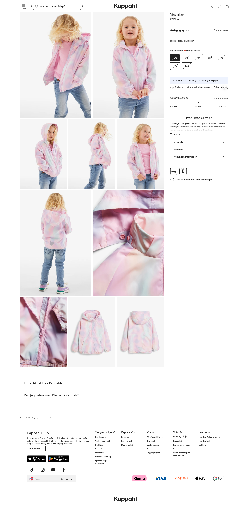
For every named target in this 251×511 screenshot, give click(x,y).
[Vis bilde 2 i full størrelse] (128, 65)
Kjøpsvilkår (178, 441)
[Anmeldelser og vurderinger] (199, 30)
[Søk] (60, 6)
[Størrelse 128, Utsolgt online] (187, 66)
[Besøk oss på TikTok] (32, 469)
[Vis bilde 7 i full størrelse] (128, 243)
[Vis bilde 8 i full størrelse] (43, 332)
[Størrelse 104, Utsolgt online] (198, 57)
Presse (149, 449)
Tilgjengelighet (153, 452)
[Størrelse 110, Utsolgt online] (210, 57)
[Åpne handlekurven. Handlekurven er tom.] (227, 6)
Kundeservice (100, 437)
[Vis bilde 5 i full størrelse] (140, 154)
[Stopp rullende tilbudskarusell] (224, 87)
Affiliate (202, 445)
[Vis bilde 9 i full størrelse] (91, 332)
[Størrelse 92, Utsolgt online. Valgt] (175, 57)
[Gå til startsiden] (125, 6)
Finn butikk (99, 452)
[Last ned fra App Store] (36, 458)
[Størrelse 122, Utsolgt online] (175, 66)
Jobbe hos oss (153, 445)
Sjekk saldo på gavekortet (101, 461)
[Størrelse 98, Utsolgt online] (187, 57)
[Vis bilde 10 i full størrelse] (140, 332)
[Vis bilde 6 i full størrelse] (55, 243)
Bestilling (99, 445)
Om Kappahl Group (155, 437)
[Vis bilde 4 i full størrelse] (91, 154)
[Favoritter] (212, 6)
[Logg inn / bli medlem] (220, 6)
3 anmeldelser (221, 98)
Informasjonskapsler (181, 449)
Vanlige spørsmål (102, 441)
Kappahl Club (126, 441)
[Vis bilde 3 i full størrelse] (43, 154)
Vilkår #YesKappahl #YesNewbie (181, 453)
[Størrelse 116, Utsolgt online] (221, 57)
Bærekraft (151, 441)
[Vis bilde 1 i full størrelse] (55, 65)
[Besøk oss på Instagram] (42, 469)
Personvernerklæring (181, 445)
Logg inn (125, 437)
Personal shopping (103, 456)
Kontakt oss (100, 449)
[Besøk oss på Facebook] (63, 469)
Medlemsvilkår (127, 445)
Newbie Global (205, 441)
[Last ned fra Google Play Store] (58, 458)
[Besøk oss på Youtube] (53, 469)
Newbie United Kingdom (209, 437)
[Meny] (23, 6)
